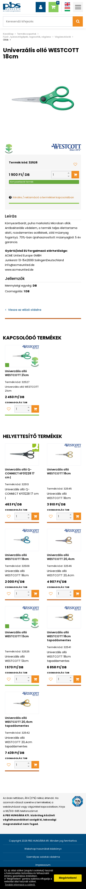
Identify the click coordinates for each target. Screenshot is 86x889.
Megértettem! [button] (68, 877)
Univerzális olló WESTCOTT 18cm (59, 471)
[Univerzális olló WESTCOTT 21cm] (22, 356)
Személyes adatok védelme (43, 857)
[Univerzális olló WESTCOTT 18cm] (64, 455)
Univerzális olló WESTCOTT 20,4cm (61, 557)
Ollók (6, 39)
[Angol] (67, 4)
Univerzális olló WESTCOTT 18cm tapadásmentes (59, 636)
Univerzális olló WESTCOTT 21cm (17, 373)
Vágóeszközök (63, 36)
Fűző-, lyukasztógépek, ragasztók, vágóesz (27, 36)
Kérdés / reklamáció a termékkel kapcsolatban (43, 197)
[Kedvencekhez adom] (75, 164)
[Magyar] (67, 9)
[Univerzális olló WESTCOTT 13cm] (22, 617)
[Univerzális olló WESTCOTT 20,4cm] (64, 540)
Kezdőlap (8, 33)
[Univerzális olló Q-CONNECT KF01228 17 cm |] (22, 455)
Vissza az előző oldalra (24, 310)
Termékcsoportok (26, 33)
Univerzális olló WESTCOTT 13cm (17, 634)
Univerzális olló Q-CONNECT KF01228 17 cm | (19, 473)
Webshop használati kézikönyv (43, 848)
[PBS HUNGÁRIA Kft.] (12, 7)
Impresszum (43, 865)
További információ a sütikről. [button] (20, 884)
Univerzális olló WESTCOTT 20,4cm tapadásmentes (18, 722)
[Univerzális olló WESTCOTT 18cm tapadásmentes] (64, 617)
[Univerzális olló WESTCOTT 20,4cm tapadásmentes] (22, 703)
